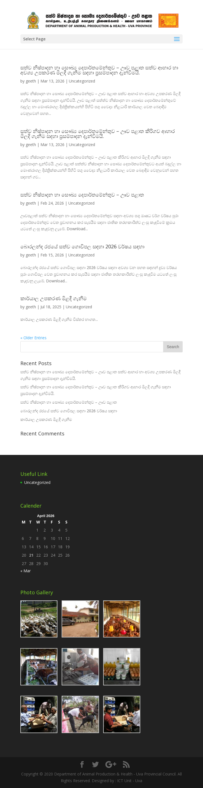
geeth (31, 81)
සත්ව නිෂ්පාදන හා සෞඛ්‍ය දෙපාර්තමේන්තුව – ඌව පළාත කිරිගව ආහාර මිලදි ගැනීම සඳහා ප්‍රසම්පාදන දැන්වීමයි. (97, 133)
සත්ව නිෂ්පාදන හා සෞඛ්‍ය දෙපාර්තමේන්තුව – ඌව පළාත (82, 194)
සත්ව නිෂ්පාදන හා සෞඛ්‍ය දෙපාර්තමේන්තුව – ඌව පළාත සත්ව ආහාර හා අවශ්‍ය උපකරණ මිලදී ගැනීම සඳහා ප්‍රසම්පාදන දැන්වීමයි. (99, 70)
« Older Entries (33, 337)
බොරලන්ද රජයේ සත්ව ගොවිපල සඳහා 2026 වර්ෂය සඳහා (82, 246)
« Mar (25, 570)
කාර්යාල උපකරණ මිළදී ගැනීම (53, 298)
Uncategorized (82, 81)
